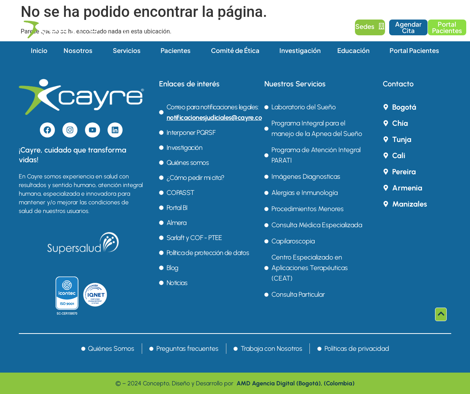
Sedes (370, 26)
